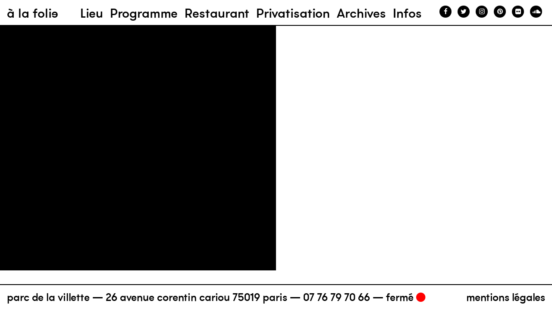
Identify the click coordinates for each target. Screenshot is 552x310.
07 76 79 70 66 (336, 297)
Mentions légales (505, 297)
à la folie (32, 13)
